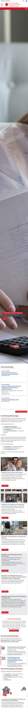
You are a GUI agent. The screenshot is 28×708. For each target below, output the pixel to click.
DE (23, 0)
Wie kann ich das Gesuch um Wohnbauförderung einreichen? (10, 373)
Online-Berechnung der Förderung (16, 647)
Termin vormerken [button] (14, 630)
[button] (1, 187)
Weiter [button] (5, 318)
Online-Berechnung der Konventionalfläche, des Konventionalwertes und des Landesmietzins (15, 659)
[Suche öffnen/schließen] (26, 8)
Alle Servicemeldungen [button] (21, 411)
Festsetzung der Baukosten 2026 (10, 399)
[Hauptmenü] (2, 4)
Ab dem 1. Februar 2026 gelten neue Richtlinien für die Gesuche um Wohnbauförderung (11, 387)
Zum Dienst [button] (5, 485)
